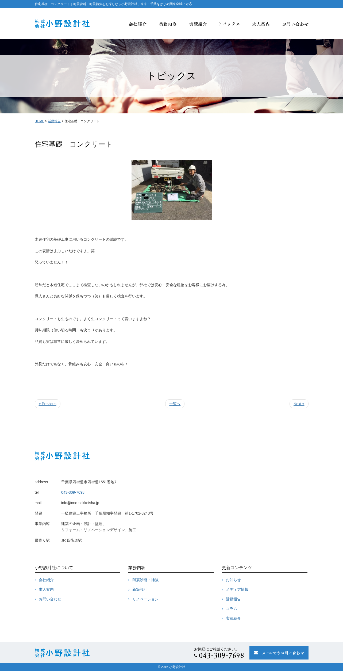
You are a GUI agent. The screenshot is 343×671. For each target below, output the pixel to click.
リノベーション (145, 599)
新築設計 (139, 589)
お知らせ (233, 580)
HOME (39, 121)
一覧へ (174, 404)
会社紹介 (46, 580)
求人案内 (46, 589)
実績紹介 (233, 618)
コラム (231, 609)
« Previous (47, 404)
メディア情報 (237, 589)
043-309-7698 (72, 492)
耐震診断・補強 (145, 580)
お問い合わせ (50, 599)
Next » (299, 404)
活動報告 (54, 121)
